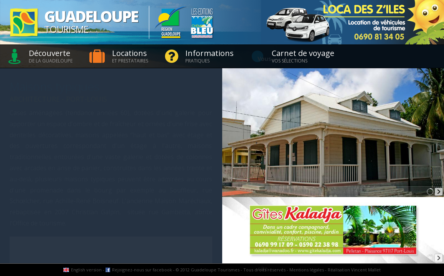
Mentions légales (306, 270)
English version (86, 270)
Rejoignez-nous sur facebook (142, 270)
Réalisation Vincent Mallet (354, 270)
